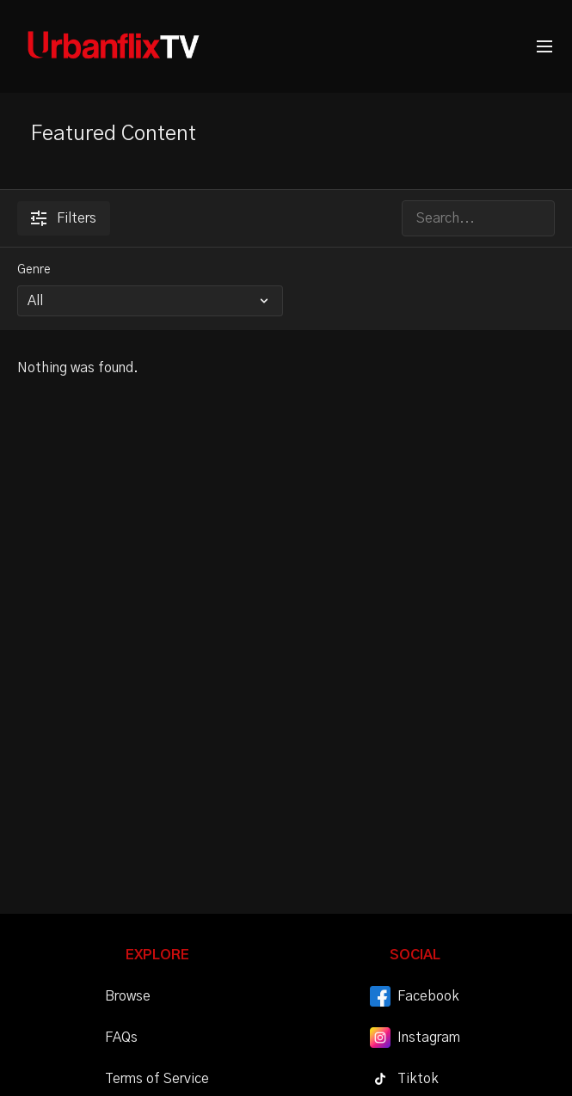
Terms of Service (157, 1079)
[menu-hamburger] (544, 47)
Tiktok (404, 1078)
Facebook (414, 996)
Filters (63, 218)
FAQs (121, 1037)
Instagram (415, 1037)
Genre (34, 270)
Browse (128, 996)
